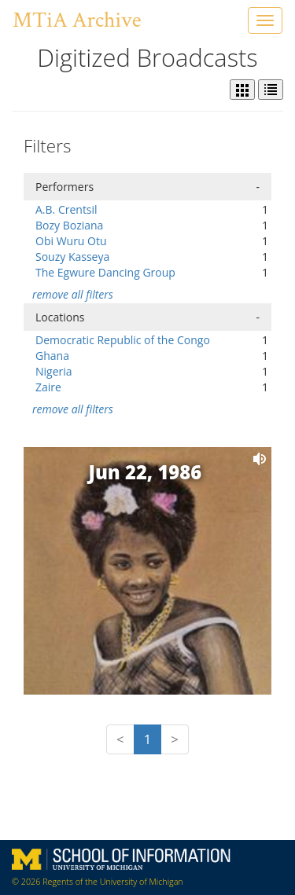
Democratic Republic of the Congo (122, 339)
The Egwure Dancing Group (105, 272)
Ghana (52, 355)
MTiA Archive (77, 20)
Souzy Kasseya (72, 256)
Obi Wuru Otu (71, 240)
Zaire (48, 387)
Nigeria (53, 371)
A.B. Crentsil (66, 209)
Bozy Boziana (69, 225)
